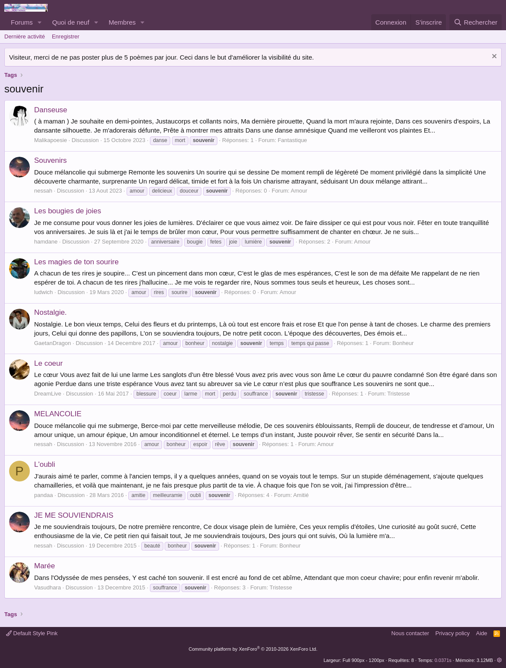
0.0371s (443, 660)
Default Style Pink (31, 633)
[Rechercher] (475, 22)
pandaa (43, 495)
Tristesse (398, 393)
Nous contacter (410, 633)
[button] (40, 22)
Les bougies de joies (67, 211)
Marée (44, 566)
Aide (481, 633)
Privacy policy (453, 633)
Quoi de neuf (70, 22)
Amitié (301, 495)
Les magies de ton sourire (76, 262)
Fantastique (292, 140)
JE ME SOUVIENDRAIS (73, 515)
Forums (22, 22)
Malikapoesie (50, 140)
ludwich (43, 292)
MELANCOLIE (58, 414)
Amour (299, 190)
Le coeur (48, 363)
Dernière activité (24, 36)
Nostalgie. (50, 312)
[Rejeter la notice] (493, 57)
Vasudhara (47, 587)
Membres (122, 22)
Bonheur (403, 343)
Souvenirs (50, 160)
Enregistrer (66, 36)
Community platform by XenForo (253, 649)
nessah (43, 190)
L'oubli (44, 464)
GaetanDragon (52, 343)
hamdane (45, 241)
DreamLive (47, 393)
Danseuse (50, 110)
